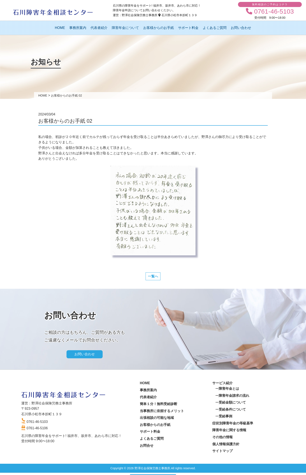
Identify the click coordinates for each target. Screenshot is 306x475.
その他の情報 (222, 437)
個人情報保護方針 (225, 444)
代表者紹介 (99, 28)
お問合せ (146, 445)
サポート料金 (188, 28)
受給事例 (225, 416)
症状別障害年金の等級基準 (232, 423)
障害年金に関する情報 (229, 430)
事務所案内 (77, 28)
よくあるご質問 (215, 28)
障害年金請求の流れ (234, 395)
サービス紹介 (222, 383)
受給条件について (232, 409)
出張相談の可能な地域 (157, 418)
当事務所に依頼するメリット (162, 411)
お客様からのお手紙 (158, 28)
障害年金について (125, 28)
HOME (60, 28)
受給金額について (232, 402)
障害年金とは (229, 388)
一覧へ (153, 276)
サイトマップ (222, 451)
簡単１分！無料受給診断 (158, 404)
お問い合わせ (241, 28)
